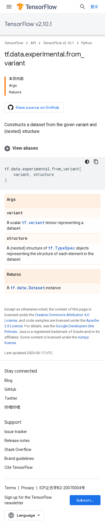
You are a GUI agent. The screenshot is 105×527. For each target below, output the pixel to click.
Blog (8, 380)
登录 (94, 6)
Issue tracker (15, 431)
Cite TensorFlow (18, 467)
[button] (52, 148)
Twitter (10, 398)
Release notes (17, 440)
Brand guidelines (19, 458)
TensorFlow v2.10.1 (28, 24)
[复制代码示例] (96, 161)
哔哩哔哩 (12, 407)
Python (86, 43)
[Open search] (82, 6)
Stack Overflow (17, 449)
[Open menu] (9, 6)
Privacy (27, 488)
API (33, 43)
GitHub (10, 389)
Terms (10, 488)
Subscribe (86, 500)
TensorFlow (13, 43)
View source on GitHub (33, 107)
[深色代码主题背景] (87, 161)
